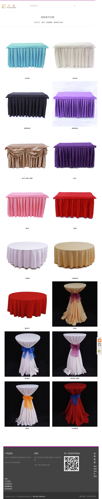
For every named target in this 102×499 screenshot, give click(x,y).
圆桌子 (27, 329)
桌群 (74, 228)
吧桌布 (27, 379)
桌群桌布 (27, 128)
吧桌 (74, 329)
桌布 (27, 228)
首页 (43, 22)
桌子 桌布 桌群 (27, 178)
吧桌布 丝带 (75, 379)
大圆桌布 (75, 278)
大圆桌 (27, 278)
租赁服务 (49, 22)
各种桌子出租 (58, 22)
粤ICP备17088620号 (39, 496)
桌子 (74, 178)
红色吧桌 (75, 429)
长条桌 (27, 78)
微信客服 (99, 342)
